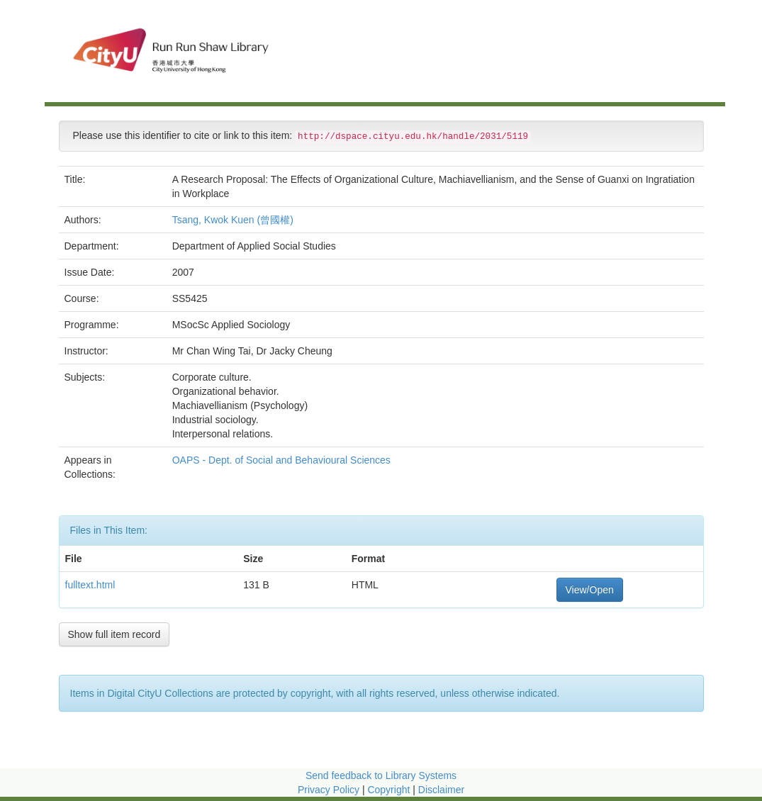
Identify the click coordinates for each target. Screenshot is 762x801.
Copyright (390, 789)
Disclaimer (441, 789)
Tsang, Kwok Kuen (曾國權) (232, 219)
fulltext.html (90, 584)
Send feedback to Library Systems (381, 775)
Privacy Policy (328, 789)
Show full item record (114, 634)
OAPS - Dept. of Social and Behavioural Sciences (282, 460)
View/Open (590, 589)
